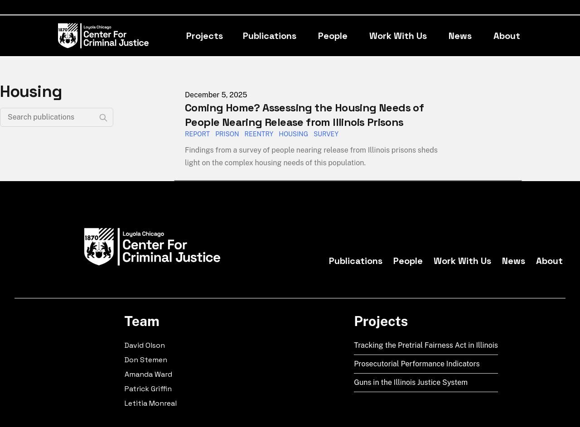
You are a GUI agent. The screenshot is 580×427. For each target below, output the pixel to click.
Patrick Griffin (148, 388)
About (506, 36)
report (197, 134)
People (333, 36)
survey (326, 134)
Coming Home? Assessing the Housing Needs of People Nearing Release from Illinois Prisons (304, 115)
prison (227, 134)
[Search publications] (56, 117)
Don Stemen (146, 360)
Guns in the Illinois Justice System (411, 382)
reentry (259, 134)
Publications (269, 36)
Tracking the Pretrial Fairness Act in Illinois (426, 345)
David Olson (145, 345)
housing (293, 134)
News (460, 36)
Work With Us (398, 36)
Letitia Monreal (151, 403)
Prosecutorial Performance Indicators (417, 364)
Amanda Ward (148, 374)
